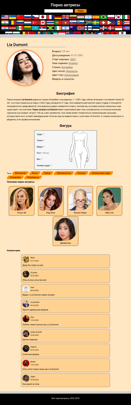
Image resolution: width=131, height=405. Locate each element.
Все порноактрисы (60, 398)
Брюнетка (72, 71)
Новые (47, 173)
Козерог (73, 63)
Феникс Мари (80, 213)
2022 (73, 59)
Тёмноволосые (64, 173)
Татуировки (15, 177)
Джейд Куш (65, 243)
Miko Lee (109, 213)
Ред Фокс (50, 213)
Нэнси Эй (21, 213)
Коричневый (71, 75)
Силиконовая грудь (101, 173)
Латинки (81, 173)
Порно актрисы (65, 5)
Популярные (33, 177)
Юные (35, 173)
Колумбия (67, 67)
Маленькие (20, 173)
